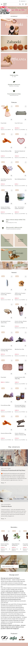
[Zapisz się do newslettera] (10, 566)
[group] (14, 10)
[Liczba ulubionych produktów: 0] (23, 4)
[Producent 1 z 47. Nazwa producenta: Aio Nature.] (4, 638)
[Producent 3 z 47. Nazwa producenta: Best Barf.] (21, 638)
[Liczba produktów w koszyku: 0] (25, 4)
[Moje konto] (22, 1)
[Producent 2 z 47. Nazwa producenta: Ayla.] (13, 638)
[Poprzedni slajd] (1, 16)
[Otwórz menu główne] (1, 4)
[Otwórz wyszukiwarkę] (20, 4)
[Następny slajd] (27, 16)
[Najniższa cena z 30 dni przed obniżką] (12, 129)
